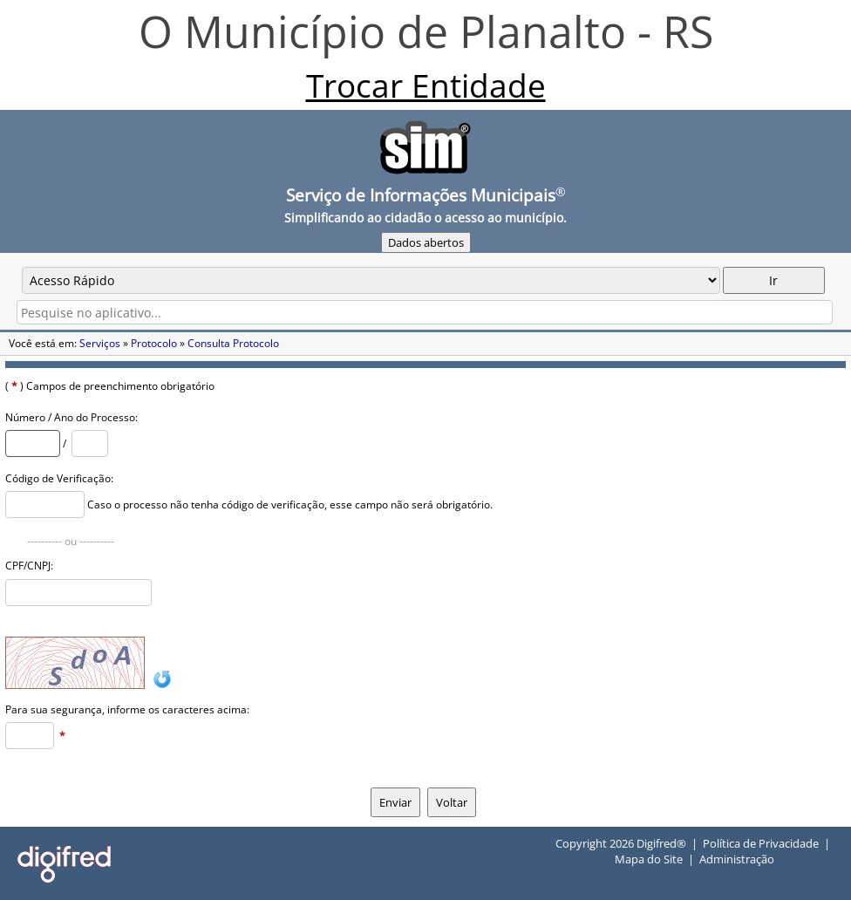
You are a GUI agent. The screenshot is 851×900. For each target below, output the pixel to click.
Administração (736, 859)
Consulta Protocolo (233, 343)
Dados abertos (426, 242)
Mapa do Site (649, 859)
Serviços (99, 343)
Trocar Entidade (426, 85)
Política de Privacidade (761, 843)
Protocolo (154, 343)
